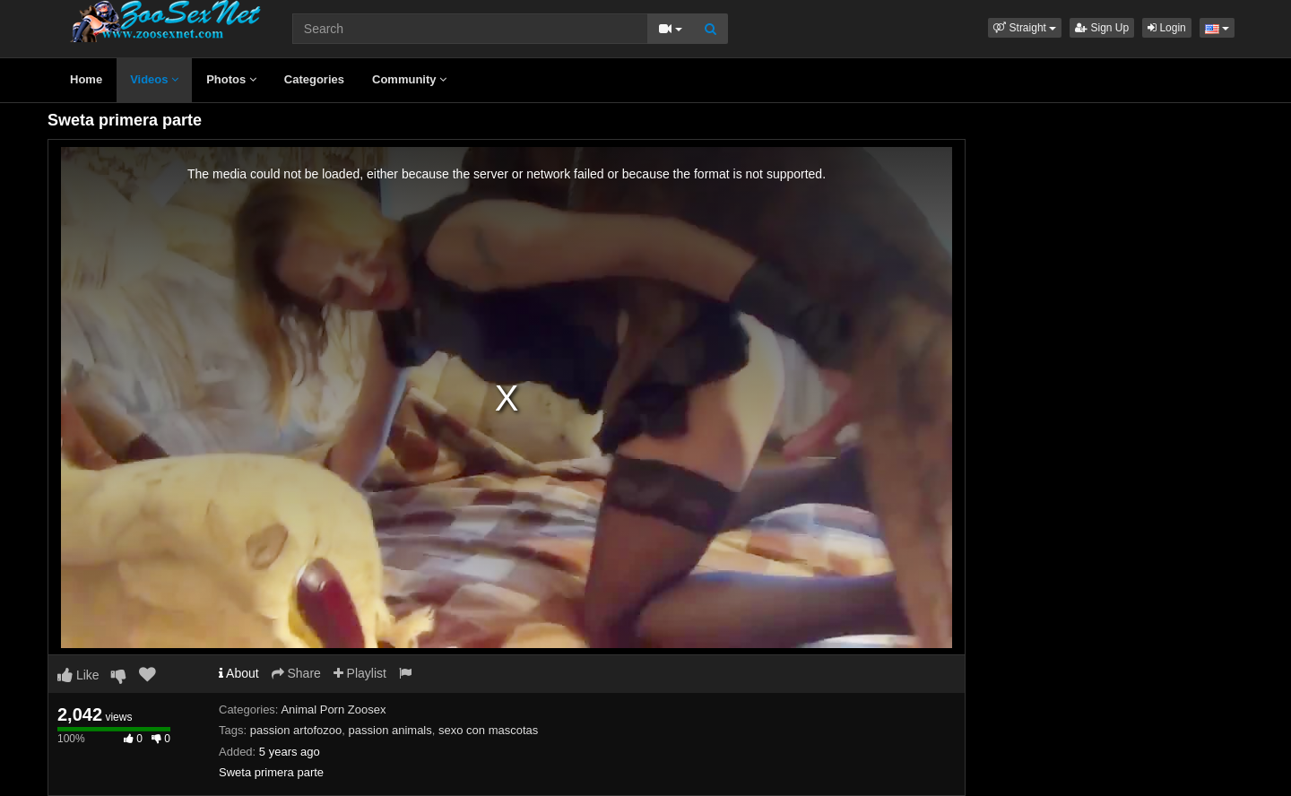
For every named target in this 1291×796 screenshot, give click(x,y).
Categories (314, 79)
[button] (1024, 28)
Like (78, 675)
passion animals (390, 730)
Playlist (360, 673)
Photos (231, 79)
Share (296, 673)
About (239, 673)
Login (1167, 28)
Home (86, 79)
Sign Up (1102, 28)
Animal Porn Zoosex (333, 709)
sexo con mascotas (488, 730)
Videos (154, 79)
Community (409, 79)
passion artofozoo (296, 730)
